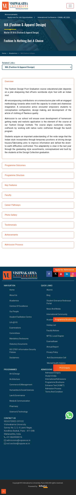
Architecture (15, 379)
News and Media (54, 309)
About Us (13, 295)
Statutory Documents (18, 344)
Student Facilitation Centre (21, 317)
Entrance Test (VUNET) (54, 385)
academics (14, 301)
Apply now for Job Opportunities (22, 17)
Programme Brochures (54, 382)
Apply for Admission (64, 270)
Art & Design (15, 374)
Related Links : (9, 63)
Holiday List (51, 325)
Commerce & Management (21, 385)
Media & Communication (20, 401)
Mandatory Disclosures (19, 339)
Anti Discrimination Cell (56, 358)
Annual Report (53, 347)
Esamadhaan (52, 341)
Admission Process (53, 389)
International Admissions (55, 379)
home (12, 290)
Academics (13, 53)
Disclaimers (14, 358)
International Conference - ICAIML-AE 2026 (57, 17)
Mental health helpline (56, 363)
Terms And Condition (54, 392)
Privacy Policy (52, 352)
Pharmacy (14, 406)
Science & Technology (19, 412)
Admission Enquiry (53, 373)
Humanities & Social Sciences (22, 390)
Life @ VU (14, 322)
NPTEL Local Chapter (55, 336)
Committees (15, 333)
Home (4, 53)
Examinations (15, 328)
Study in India (50, 376)
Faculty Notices (53, 330)
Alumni (50, 290)
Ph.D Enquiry (64, 368)
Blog (48, 295)
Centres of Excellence (19, 306)
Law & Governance (17, 395)
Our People (14, 311)
